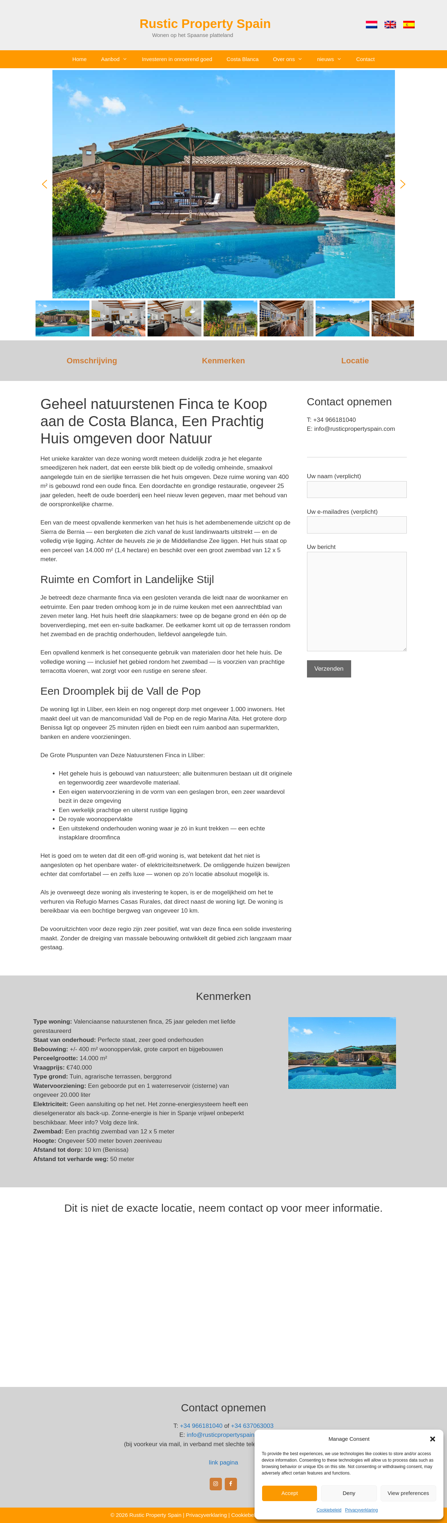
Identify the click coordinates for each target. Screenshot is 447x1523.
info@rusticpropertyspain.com (227, 1434)
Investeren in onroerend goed (177, 59)
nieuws (333, 59)
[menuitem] (371, 25)
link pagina (223, 1462)
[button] (432, 1439)
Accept (289, 1493)
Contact (365, 59)
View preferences (408, 1493)
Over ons (291, 59)
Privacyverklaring (361, 1510)
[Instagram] (216, 1484)
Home (79, 59)
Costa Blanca (243, 59)
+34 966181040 (201, 1425)
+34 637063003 (252, 1425)
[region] (223, 204)
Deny (349, 1493)
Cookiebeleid (329, 1510)
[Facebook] (231, 1484)
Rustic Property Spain (205, 24)
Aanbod (118, 59)
